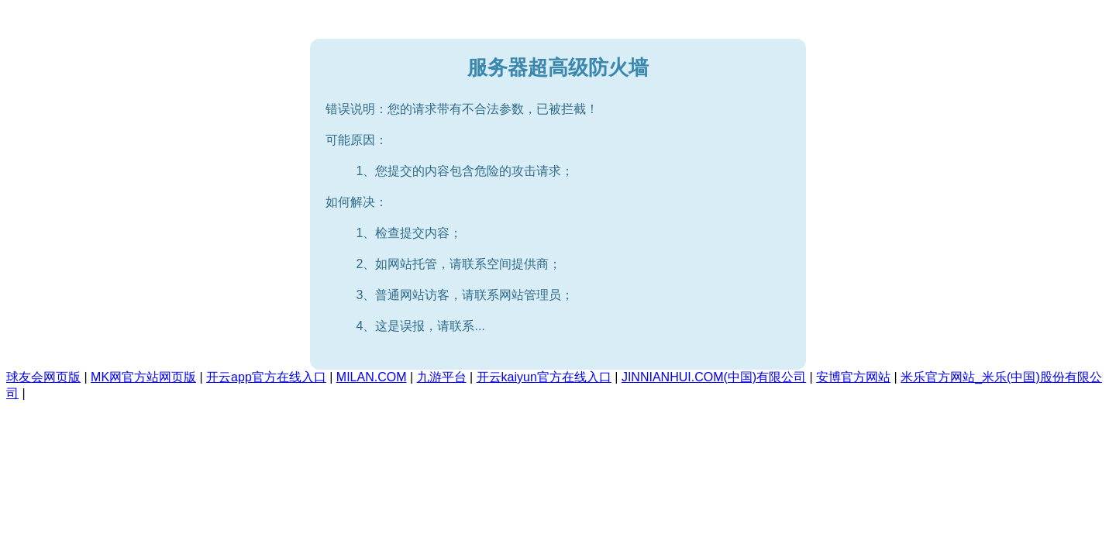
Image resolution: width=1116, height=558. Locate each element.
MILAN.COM (371, 377)
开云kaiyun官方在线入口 (544, 377)
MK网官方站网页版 (143, 377)
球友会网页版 (43, 377)
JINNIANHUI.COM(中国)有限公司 (714, 377)
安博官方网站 (853, 377)
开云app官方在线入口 (266, 377)
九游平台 (442, 377)
